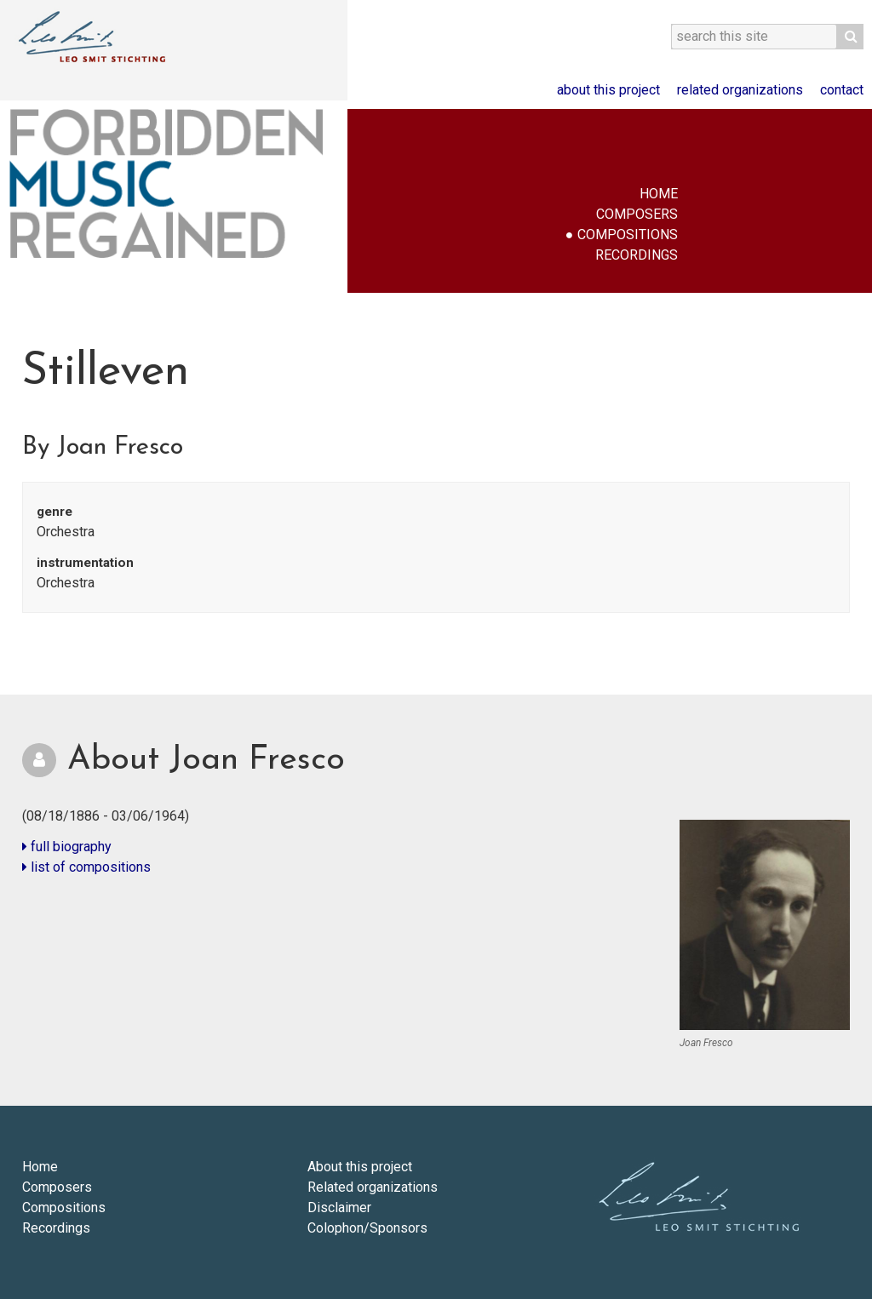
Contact (841, 90)
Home (659, 194)
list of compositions (86, 867)
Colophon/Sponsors (367, 1228)
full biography (67, 846)
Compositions (627, 234)
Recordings (636, 255)
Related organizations (740, 90)
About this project (608, 90)
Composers (637, 214)
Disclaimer (339, 1207)
